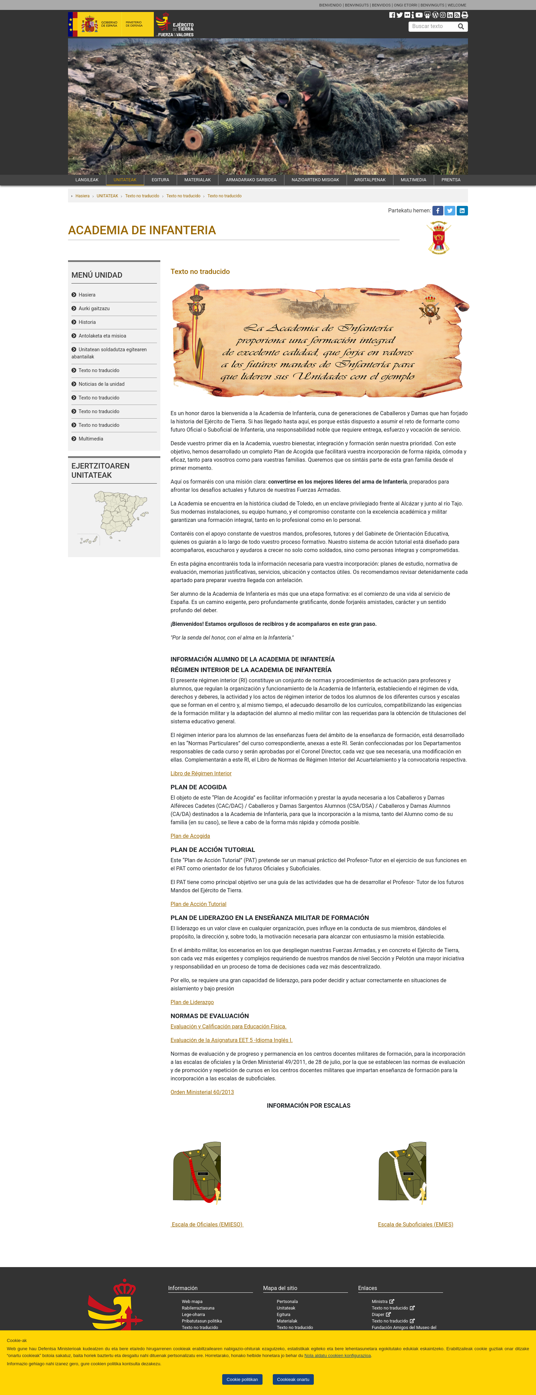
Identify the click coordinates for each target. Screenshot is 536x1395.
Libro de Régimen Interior (201, 773)
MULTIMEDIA (414, 179)
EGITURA (160, 179)
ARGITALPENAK (370, 179)
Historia (86, 322)
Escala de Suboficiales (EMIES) (415, 1224)
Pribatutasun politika (202, 1321)
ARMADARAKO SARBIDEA (251, 179)
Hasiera (83, 196)
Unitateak (286, 1308)
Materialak (287, 1321)
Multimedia (89, 439)
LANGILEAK (87, 179)
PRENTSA (451, 179)
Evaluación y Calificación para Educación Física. (228, 1026)
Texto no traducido (142, 196)
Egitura (284, 1314)
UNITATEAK (124, 179)
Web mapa (192, 1301)
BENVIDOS (381, 5)
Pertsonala (287, 1301)
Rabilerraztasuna (198, 1308)
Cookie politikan (242, 1379)
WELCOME (456, 5)
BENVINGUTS (357, 5)
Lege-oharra (193, 1314)
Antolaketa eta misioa (101, 336)
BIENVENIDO (330, 5)
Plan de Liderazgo (192, 1002)
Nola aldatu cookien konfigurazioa (338, 1355)
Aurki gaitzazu (93, 309)
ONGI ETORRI (405, 5)
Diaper (378, 1314)
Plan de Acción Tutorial (198, 904)
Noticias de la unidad (100, 384)
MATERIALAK (198, 179)
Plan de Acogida (190, 836)
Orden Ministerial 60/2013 (202, 1092)
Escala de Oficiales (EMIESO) (207, 1224)
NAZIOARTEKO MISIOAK (315, 179)
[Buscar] (461, 26)
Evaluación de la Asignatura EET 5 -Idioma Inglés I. (232, 1040)
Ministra (380, 1301)
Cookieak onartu (293, 1379)
